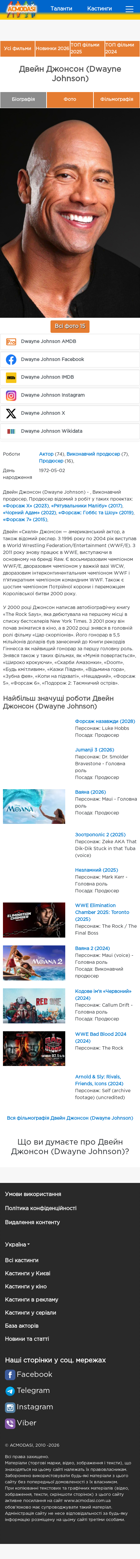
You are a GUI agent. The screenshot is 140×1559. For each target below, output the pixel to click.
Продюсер (51, 461)
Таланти (61, 9)
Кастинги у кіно (26, 1286)
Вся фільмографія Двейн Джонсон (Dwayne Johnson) (70, 1118)
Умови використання (33, 1194)
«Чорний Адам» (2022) (29, 513)
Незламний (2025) (96, 870)
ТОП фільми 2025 (84, 48)
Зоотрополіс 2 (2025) (100, 835)
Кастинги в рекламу (31, 1300)
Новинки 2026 (52, 49)
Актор (46, 454)
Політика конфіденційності (40, 1208)
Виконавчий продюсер (93, 454)
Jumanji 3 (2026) (94, 750)
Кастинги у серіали (30, 1313)
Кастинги (99, 9)
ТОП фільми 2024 (119, 48)
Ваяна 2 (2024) (92, 949)
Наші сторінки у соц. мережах (55, 1360)
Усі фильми (17, 49)
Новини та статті (27, 1339)
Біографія (23, 100)
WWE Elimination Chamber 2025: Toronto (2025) (102, 913)
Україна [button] (15, 1245)
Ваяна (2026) (90, 792)
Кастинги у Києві (27, 1273)
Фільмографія (116, 100)
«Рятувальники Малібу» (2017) (86, 506)
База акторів (21, 1326)
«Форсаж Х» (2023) (26, 506)
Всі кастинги (21, 1260)
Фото (70, 100)
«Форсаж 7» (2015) (25, 520)
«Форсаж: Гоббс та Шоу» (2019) (95, 513)
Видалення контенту (32, 1222)
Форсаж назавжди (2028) (105, 722)
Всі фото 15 (70, 326)
